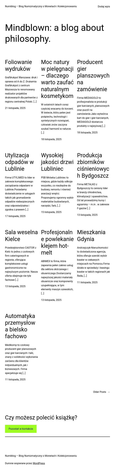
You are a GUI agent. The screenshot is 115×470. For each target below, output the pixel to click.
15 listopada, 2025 (51, 212)
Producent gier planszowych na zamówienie (93, 76)
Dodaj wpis (104, 6)
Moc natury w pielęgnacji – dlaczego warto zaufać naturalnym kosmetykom (57, 79)
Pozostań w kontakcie (21, 428)
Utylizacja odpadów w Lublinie (19, 162)
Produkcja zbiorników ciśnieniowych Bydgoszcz (93, 165)
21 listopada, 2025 (15, 108)
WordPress (39, 463)
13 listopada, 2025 (87, 214)
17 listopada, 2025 (15, 216)
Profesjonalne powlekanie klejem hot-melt (57, 242)
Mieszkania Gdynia (91, 235)
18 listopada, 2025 (51, 139)
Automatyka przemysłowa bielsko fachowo (20, 326)
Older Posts (101, 392)
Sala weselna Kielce (21, 235)
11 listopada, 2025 (87, 282)
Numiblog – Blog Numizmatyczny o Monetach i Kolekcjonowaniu (41, 6)
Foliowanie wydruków (18, 65)
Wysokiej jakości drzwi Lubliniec (57, 162)
